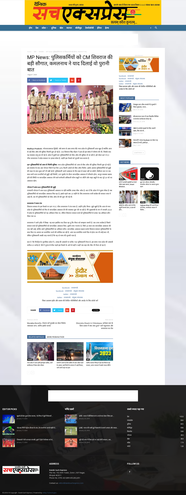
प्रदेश (45, 27)
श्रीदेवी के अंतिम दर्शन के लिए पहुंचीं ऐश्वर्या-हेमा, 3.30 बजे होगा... (127, 207)
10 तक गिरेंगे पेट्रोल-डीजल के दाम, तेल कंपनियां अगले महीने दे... (37, 428)
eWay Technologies (49, 493)
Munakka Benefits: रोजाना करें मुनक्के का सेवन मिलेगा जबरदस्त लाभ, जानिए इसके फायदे (46, 324)
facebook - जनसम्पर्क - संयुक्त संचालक (70, 291)
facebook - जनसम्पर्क (70, 288)
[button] (156, 28)
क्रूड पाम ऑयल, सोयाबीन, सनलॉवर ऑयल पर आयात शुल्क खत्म (149, 184)
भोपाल (129, 435)
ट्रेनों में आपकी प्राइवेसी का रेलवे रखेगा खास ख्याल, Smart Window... (128, 184)
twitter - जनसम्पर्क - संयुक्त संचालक (70, 297)
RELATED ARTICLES (36, 337)
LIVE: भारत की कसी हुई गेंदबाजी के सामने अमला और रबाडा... (98, 428)
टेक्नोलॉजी (89, 27)
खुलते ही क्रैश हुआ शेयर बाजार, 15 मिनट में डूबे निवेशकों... (35, 416)
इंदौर (88, 359)
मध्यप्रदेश (41, 52)
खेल (61, 27)
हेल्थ (107, 27)
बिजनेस (121, 179)
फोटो (128, 446)
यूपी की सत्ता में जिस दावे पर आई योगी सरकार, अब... (95, 440)
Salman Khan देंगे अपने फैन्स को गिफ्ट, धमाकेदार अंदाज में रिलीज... (149, 207)
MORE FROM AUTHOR (55, 337)
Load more (139, 153)
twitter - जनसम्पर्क (70, 294)
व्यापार (69, 27)
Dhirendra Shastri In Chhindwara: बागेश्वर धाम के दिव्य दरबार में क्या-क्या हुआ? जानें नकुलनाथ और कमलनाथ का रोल (94, 326)
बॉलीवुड (78, 27)
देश (37, 27)
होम (30, 27)
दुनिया (53, 27)
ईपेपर (99, 27)
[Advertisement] (93, 39)
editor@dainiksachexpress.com (71, 483)
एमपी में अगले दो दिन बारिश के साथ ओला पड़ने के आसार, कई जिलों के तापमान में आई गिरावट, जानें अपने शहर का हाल (70, 365)
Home (29, 52)
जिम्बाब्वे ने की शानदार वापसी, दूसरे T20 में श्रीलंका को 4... (35, 440)
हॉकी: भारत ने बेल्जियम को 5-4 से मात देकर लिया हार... (96, 416)
